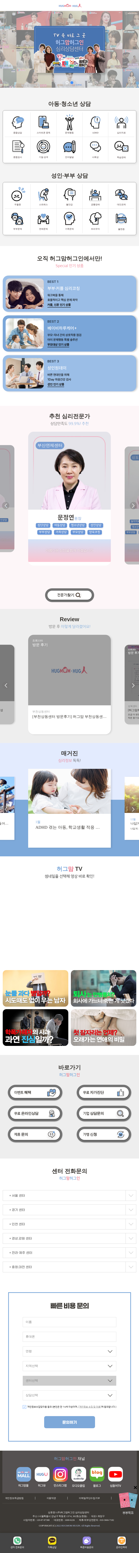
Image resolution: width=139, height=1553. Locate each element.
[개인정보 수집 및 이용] (89, 1407)
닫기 (135, 1487)
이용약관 (51, 1498)
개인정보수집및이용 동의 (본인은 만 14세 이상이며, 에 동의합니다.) (71, 1407)
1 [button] (67, 82)
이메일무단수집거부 (89, 1498)
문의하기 (69, 1422)
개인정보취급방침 (14, 1498)
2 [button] (71, 82)
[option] (69, 49)
